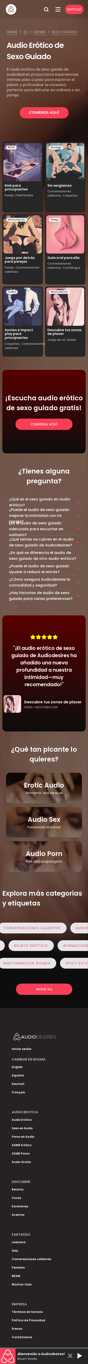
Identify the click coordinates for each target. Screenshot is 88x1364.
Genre (40, 32)
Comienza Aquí (44, 112)
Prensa (17, 1329)
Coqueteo (70, 195)
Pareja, (9, 195)
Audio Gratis (21, 1162)
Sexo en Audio (22, 1128)
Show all (44, 989)
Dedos (71, 340)
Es (25, 32)
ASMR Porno (21, 1154)
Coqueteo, (12, 344)
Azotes (12, 292)
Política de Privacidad (28, 1320)
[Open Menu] (58, 9)
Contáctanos (22, 1337)
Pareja (54, 219)
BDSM (11, 147)
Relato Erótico (29, 945)
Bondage (56, 147)
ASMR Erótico (21, 1145)
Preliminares (24, 195)
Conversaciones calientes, (59, 193)
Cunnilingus (71, 268)
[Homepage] (23, 9)
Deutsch (18, 1084)
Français (18, 1092)
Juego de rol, (56, 340)
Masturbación (16, 219)
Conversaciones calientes (34, 928)
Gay (15, 1251)
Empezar (74, 9)
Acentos (18, 1215)
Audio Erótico (22, 1120)
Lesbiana (19, 1242)
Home (12, 32)
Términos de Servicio (27, 1312)
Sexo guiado (64, 32)
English (17, 1067)
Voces (16, 1198)
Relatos (17, 1189)
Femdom (18, 1267)
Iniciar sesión (21, 1049)
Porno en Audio (23, 1137)
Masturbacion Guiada (29, 963)
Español (18, 1075)
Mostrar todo (22, 1284)
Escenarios (20, 1206)
